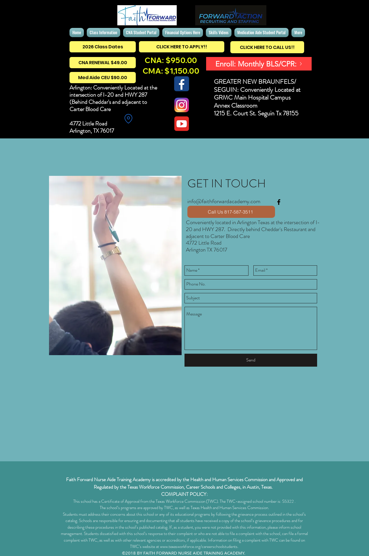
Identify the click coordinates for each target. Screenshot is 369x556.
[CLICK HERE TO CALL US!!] (267, 47)
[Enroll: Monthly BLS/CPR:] (259, 64)
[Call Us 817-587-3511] (231, 212)
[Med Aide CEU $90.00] (102, 77)
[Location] (128, 118)
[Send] (250, 360)
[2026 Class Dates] (102, 46)
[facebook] (279, 202)
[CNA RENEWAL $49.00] (102, 62)
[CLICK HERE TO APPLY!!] (181, 46)
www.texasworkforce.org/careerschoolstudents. (199, 546)
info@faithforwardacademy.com (223, 201)
